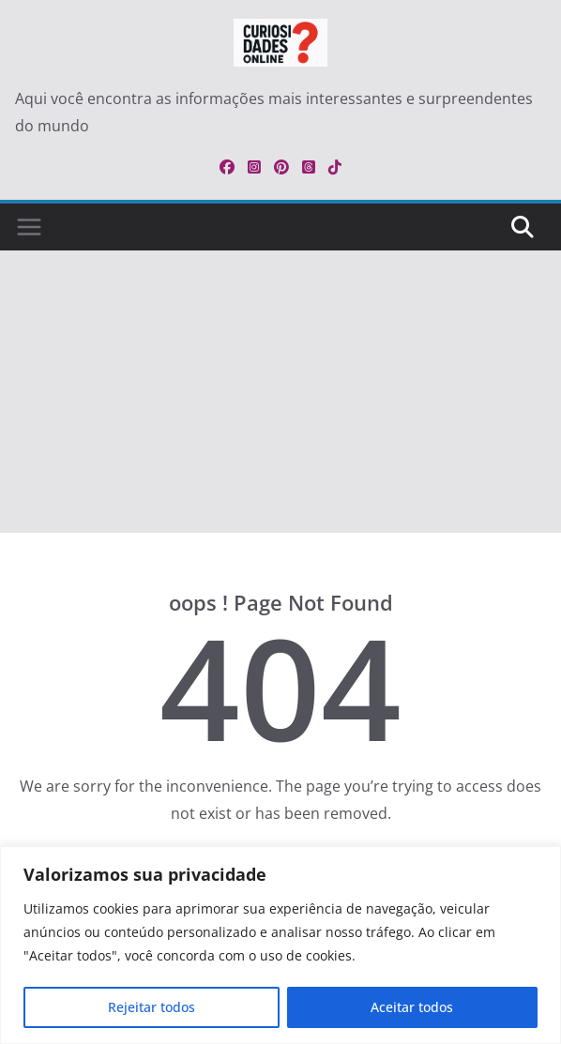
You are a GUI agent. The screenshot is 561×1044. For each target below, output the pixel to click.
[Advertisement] (280, 392)
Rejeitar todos (151, 1007)
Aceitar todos (412, 1007)
